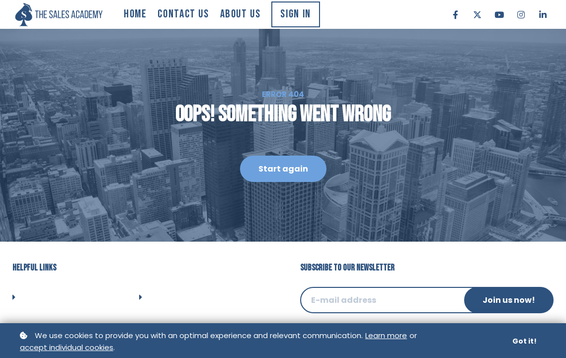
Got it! (524, 342)
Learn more (386, 336)
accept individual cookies (66, 348)
